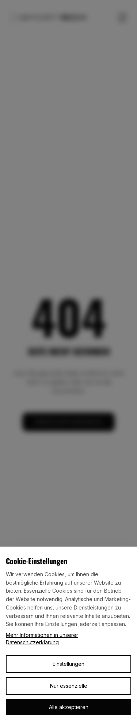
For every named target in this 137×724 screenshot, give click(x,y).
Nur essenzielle (68, 686)
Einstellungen (68, 664)
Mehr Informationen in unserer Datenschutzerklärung (42, 638)
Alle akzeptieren (68, 707)
